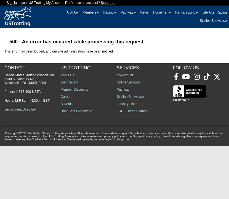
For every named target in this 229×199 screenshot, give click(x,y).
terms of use (13, 139)
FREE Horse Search (132, 111)
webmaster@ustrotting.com (111, 139)
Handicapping (185, 12)
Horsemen (160, 12)
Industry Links (127, 104)
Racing (108, 12)
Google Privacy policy (146, 136)
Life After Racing (215, 12)
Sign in (12, 3)
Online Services (128, 82)
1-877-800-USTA (28, 92)
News (144, 12)
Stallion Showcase (213, 21)
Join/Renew (69, 82)
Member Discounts (74, 89)
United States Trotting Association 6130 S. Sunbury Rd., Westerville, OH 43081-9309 (29, 79)
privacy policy (112, 136)
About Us (67, 75)
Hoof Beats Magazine (76, 111)
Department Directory (20, 109)
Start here (108, 3)
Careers (67, 97)
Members (89, 12)
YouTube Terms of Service (48, 139)
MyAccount (125, 75)
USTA (71, 12)
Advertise (67, 104)
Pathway (127, 12)
